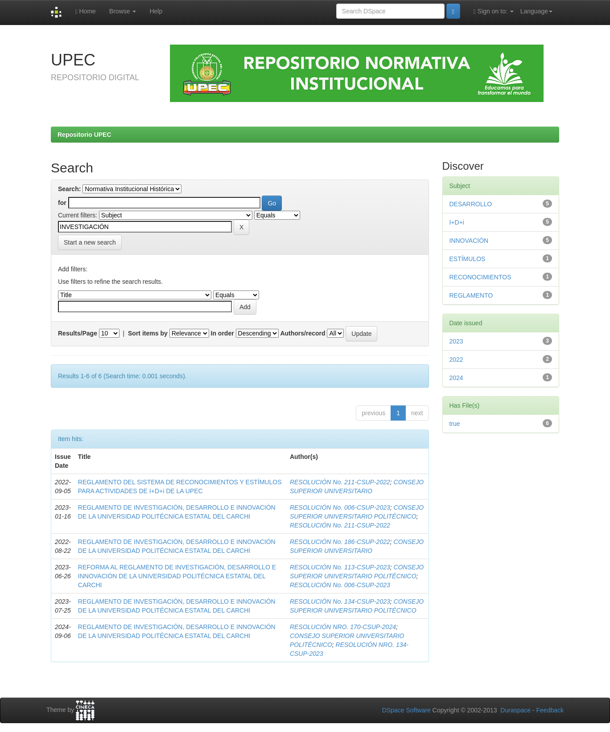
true (454, 423)
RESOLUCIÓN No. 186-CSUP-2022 (340, 541)
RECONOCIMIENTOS (480, 277)
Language (536, 11)
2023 (456, 341)
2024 (456, 377)
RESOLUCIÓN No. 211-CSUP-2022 (340, 482)
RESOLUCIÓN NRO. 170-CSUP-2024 (343, 626)
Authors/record (302, 333)
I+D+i (456, 222)
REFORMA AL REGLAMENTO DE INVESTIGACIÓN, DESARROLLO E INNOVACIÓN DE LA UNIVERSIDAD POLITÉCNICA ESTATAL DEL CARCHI (177, 576)
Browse (122, 11)
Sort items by (148, 333)
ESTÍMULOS (467, 258)
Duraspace (515, 710)
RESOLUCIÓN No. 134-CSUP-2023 (340, 601)
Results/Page (77, 333)
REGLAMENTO (471, 295)
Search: (69, 188)
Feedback (550, 710)
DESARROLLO (470, 204)
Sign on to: (494, 11)
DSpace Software (406, 710)
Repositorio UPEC (84, 134)
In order (222, 333)
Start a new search (90, 242)
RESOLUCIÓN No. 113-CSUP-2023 (340, 567)
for (62, 202)
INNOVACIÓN (469, 240)
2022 (456, 359)
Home (85, 11)
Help (155, 11)
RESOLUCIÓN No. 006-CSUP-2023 (340, 507)
